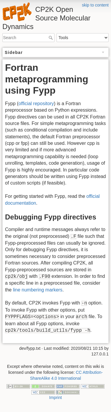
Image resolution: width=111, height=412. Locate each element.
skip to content (95, 5)
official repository (36, 103)
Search (51, 38)
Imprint (55, 397)
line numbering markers (37, 289)
